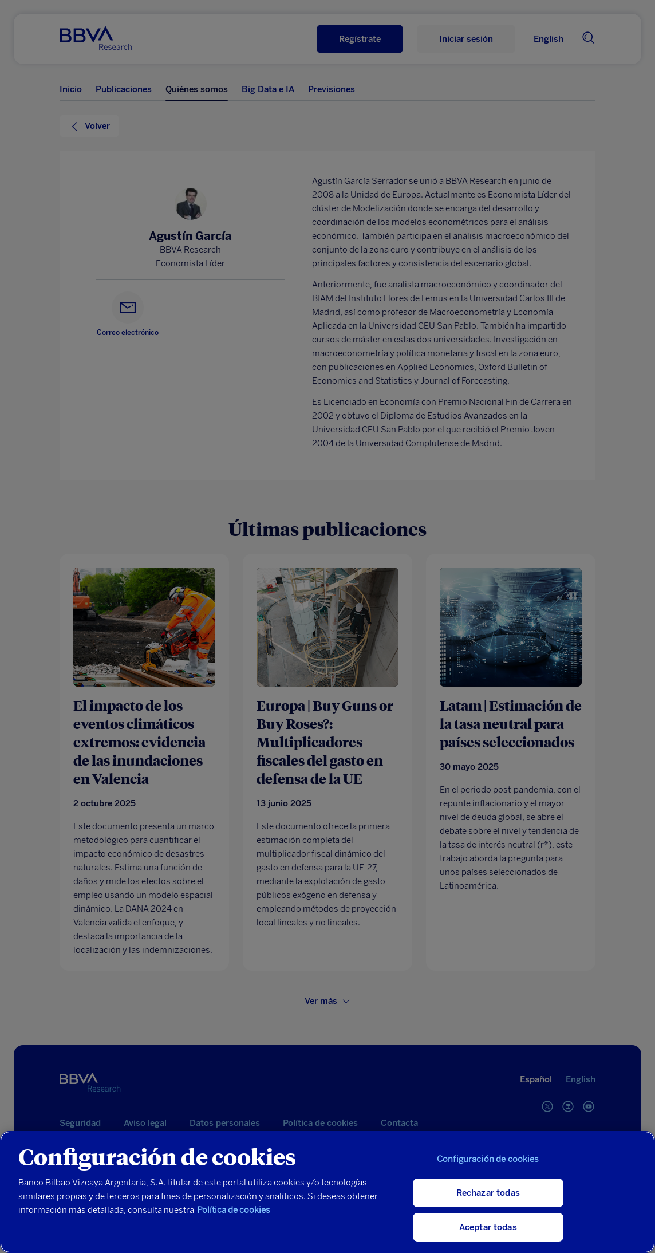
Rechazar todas (488, 1193)
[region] (327, 1192)
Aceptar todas (488, 1227)
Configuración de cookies (488, 1159)
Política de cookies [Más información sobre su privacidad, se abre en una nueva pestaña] (233, 1210)
